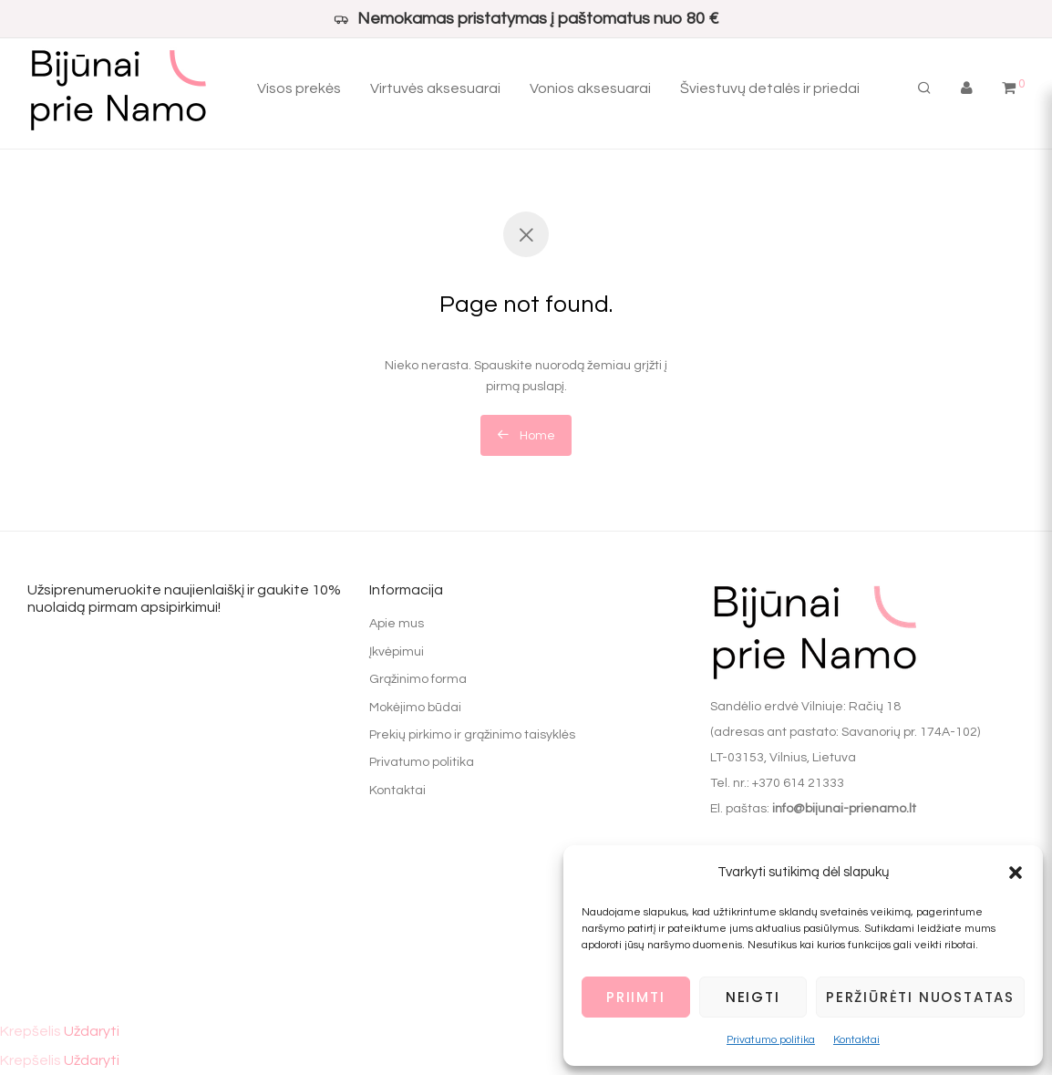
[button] (1015, 872)
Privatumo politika (771, 1040)
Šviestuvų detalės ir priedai (770, 91)
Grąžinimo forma (418, 679)
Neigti (753, 997)
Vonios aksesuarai (590, 91)
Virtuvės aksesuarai (435, 91)
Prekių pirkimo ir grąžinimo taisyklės (472, 735)
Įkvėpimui (396, 652)
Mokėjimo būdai (415, 707)
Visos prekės (299, 91)
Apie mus (396, 623)
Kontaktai (856, 1040)
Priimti (635, 997)
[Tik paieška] (924, 91)
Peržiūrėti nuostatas (920, 997)
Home (526, 435)
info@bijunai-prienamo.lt (844, 808)
